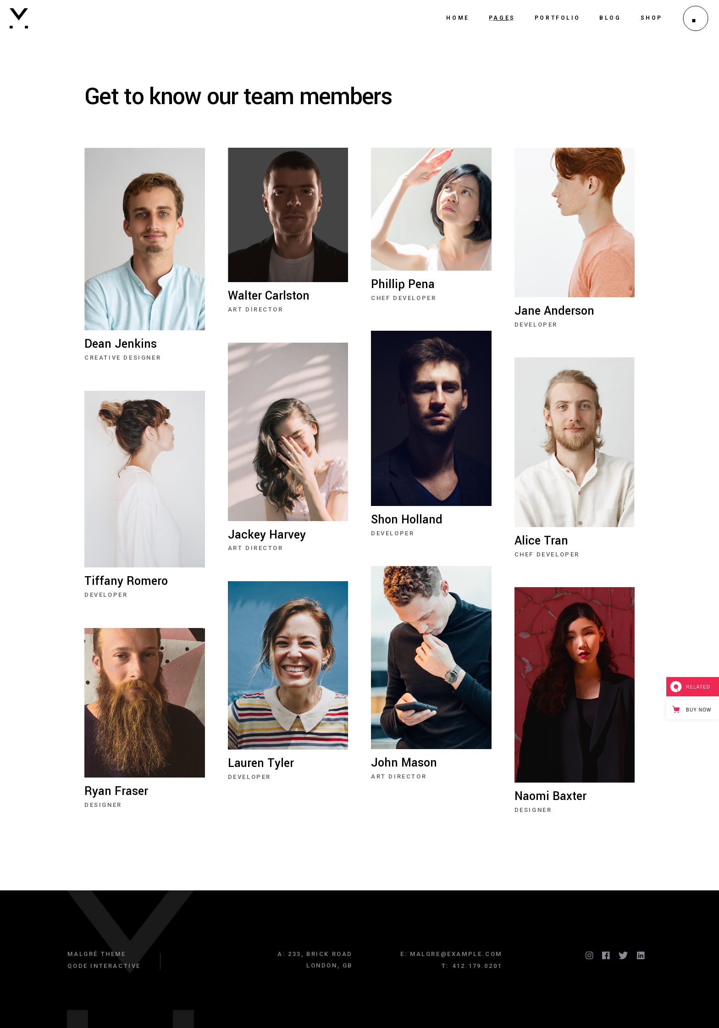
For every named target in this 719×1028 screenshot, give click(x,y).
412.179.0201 (477, 965)
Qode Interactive (104, 965)
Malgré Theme (96, 953)
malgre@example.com (456, 953)
